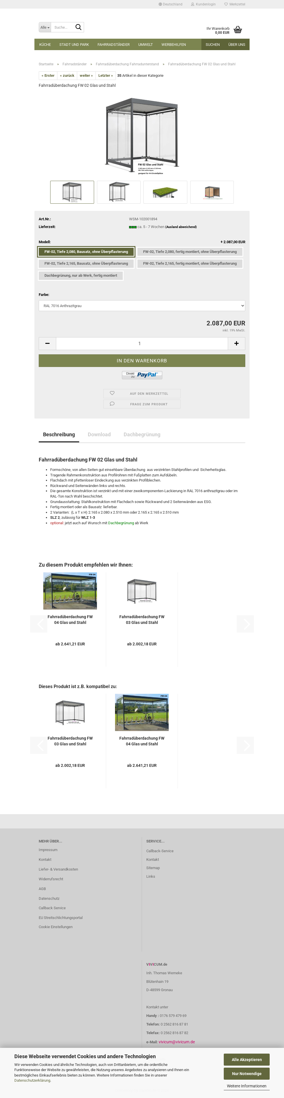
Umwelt (145, 44)
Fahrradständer (114, 44)
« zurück (67, 75)
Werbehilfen (174, 44)
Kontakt (45, 859)
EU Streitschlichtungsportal (61, 918)
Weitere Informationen (247, 1086)
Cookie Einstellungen (56, 927)
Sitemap (153, 868)
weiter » (86, 75)
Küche (45, 44)
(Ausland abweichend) (181, 227)
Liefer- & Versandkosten (58, 869)
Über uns (236, 44)
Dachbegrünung (142, 434)
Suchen (213, 44)
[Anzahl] (142, 343)
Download (99, 434)
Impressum (48, 850)
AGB (42, 889)
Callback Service (52, 908)
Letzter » (105, 75)
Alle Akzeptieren (247, 1059)
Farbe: (44, 294)
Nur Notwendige (247, 1073)
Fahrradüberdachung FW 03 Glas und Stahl (141, 619)
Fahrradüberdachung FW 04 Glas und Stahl (70, 619)
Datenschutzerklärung (32, 1080)
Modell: (142, 242)
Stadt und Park (74, 44)
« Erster (48, 75)
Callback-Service (160, 851)
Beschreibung (59, 434)
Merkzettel (234, 4)
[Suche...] (45, 27)
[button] (170, 4)
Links (150, 876)
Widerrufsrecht (51, 879)
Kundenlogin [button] (203, 4)
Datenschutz (49, 898)
